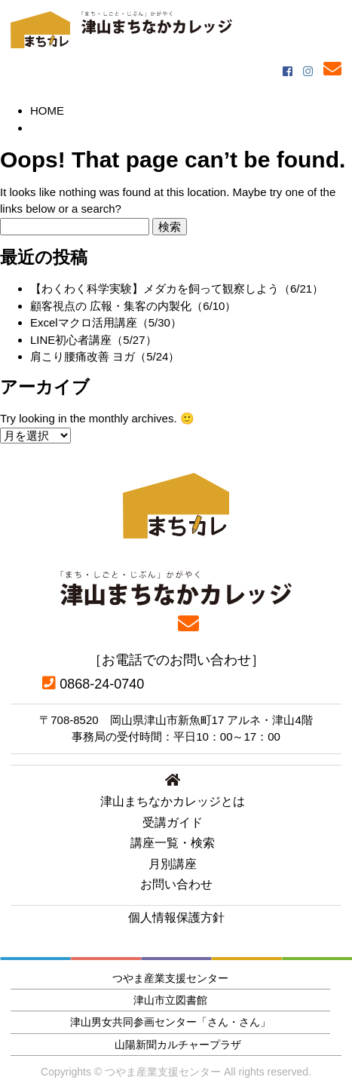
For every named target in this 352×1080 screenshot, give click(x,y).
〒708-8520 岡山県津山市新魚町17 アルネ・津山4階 (176, 719)
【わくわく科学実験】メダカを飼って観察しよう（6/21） (176, 288)
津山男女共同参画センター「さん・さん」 (170, 1022)
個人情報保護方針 (176, 917)
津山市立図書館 (170, 1000)
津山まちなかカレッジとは (172, 801)
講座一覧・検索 (172, 842)
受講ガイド (172, 822)
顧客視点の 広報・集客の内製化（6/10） (133, 305)
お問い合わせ (176, 884)
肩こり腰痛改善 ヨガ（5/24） (104, 356)
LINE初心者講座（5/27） (93, 339)
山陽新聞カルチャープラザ (178, 1045)
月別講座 (172, 864)
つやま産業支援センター (170, 978)
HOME (47, 110)
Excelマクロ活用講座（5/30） (106, 322)
